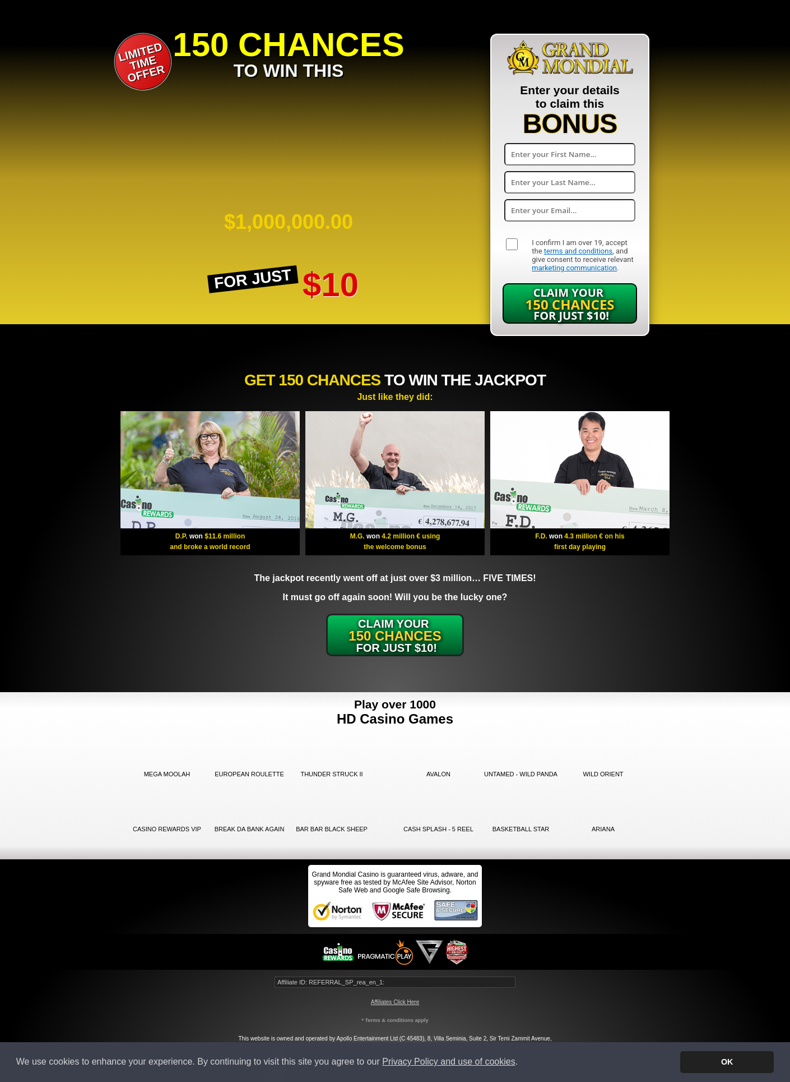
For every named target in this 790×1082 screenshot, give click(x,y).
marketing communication (574, 268)
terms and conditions (578, 251)
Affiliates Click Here (395, 1002)
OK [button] (727, 1061)
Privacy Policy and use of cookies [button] (448, 1061)
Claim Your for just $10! (570, 304)
